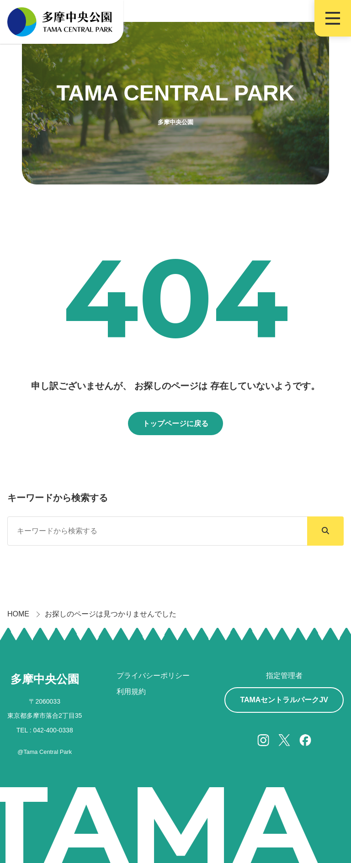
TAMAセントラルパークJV (284, 700)
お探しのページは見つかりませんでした (110, 614)
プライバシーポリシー (153, 675)
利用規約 (131, 691)
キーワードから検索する (57, 498)
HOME (18, 614)
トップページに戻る (175, 423)
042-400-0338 (53, 730)
